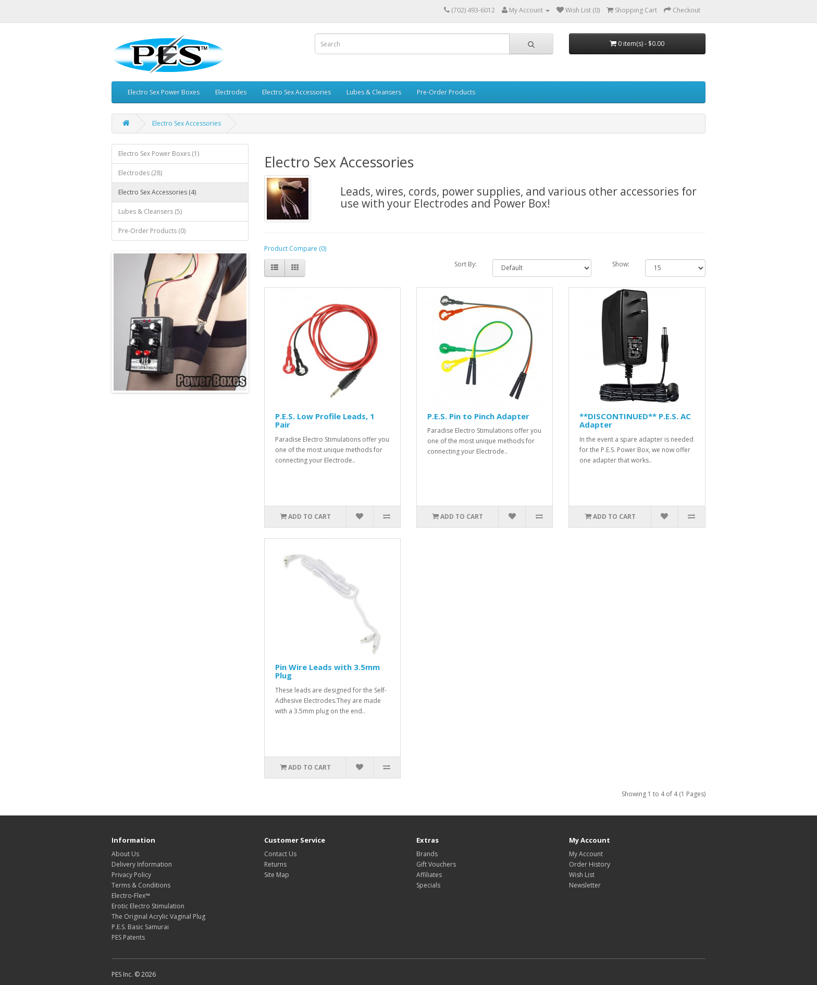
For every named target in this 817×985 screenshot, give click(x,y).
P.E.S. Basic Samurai (140, 926)
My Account (586, 853)
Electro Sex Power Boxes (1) (158, 153)
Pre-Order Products (446, 92)
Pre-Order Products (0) (151, 230)
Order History (589, 864)
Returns (275, 864)
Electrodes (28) (140, 172)
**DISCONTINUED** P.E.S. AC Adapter (635, 420)
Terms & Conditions (141, 885)
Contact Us (280, 853)
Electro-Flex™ (131, 895)
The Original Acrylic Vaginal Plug (158, 916)
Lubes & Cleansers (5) (150, 211)
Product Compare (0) (295, 248)
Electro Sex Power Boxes (164, 92)
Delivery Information (142, 864)
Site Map (276, 874)
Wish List (582, 874)
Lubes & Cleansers (373, 92)
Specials (428, 885)
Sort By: (465, 264)
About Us (125, 853)
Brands (427, 853)
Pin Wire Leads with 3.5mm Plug (327, 671)
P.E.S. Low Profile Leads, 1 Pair (325, 420)
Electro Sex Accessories (296, 92)
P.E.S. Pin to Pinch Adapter (478, 416)
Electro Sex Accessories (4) (157, 192)
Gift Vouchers (436, 864)
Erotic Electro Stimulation (148, 906)
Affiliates (429, 874)
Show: (620, 264)
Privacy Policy (131, 874)
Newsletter (585, 885)
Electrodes (230, 92)
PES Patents (128, 937)
